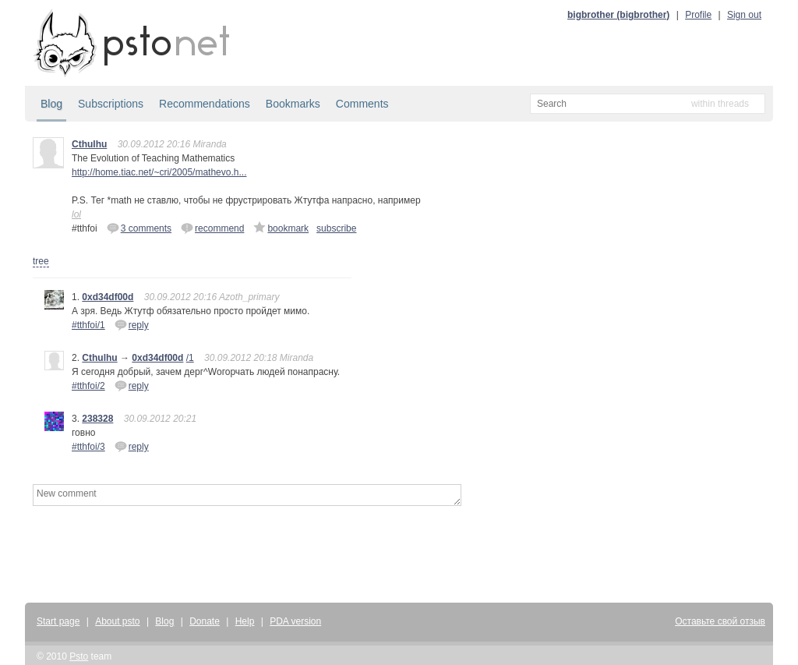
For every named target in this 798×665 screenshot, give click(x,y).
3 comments (139, 227)
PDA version (295, 621)
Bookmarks (293, 103)
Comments (362, 103)
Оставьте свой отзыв (720, 621)
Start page (58, 621)
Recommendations (204, 103)
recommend (212, 227)
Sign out (744, 14)
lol (76, 214)
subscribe (336, 228)
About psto (117, 621)
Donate (204, 621)
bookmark (281, 227)
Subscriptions (110, 103)
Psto (78, 656)
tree (41, 261)
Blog (51, 103)
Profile (698, 14)
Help (245, 621)
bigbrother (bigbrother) (618, 14)
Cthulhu (89, 144)
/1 (190, 357)
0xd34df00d (107, 297)
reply (132, 324)
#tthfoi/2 (88, 385)
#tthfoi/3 (88, 446)
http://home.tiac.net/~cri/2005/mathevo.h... (159, 172)
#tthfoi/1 (88, 325)
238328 (97, 418)
